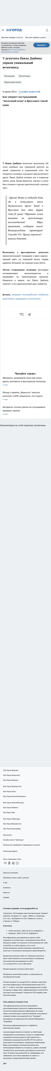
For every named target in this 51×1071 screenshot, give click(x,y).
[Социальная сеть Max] (17, 863)
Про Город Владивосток (12, 824)
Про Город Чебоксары (11, 819)
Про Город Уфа (9, 812)
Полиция (9, 75)
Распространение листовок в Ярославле (18, 969)
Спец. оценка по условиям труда (15, 1002)
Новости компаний (10, 873)
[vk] (21, 314)
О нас (5, 882)
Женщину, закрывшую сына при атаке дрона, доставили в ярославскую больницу (25, 381)
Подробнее (8, 1021)
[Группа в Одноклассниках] (9, 863)
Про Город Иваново (10, 780)
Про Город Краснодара (12, 829)
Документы (7, 835)
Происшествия (12, 82)
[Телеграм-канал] (13, 863)
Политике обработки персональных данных (13, 51)
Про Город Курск (9, 791)
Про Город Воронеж (10, 770)
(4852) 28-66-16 (27, 931)
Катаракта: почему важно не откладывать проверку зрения (25, 411)
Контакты (7, 888)
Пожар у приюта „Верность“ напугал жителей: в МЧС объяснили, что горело (25, 396)
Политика (24, 75)
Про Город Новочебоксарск (13, 803)
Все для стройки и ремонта (37, 37)
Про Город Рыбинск (10, 807)
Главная (6, 897)
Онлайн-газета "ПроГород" (13, 840)
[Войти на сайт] (47, 30)
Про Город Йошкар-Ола (12, 786)
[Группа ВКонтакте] (5, 863)
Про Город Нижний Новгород (14, 796)
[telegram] (30, 314)
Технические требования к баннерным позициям (21, 845)
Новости (6, 892)
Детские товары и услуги (12, 37)
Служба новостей (29, 91)
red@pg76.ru (33, 933)
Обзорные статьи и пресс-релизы (16, 878)
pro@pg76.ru (38, 931)
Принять (41, 45)
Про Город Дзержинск (11, 775)
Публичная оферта (10, 851)
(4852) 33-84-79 (22, 933)
